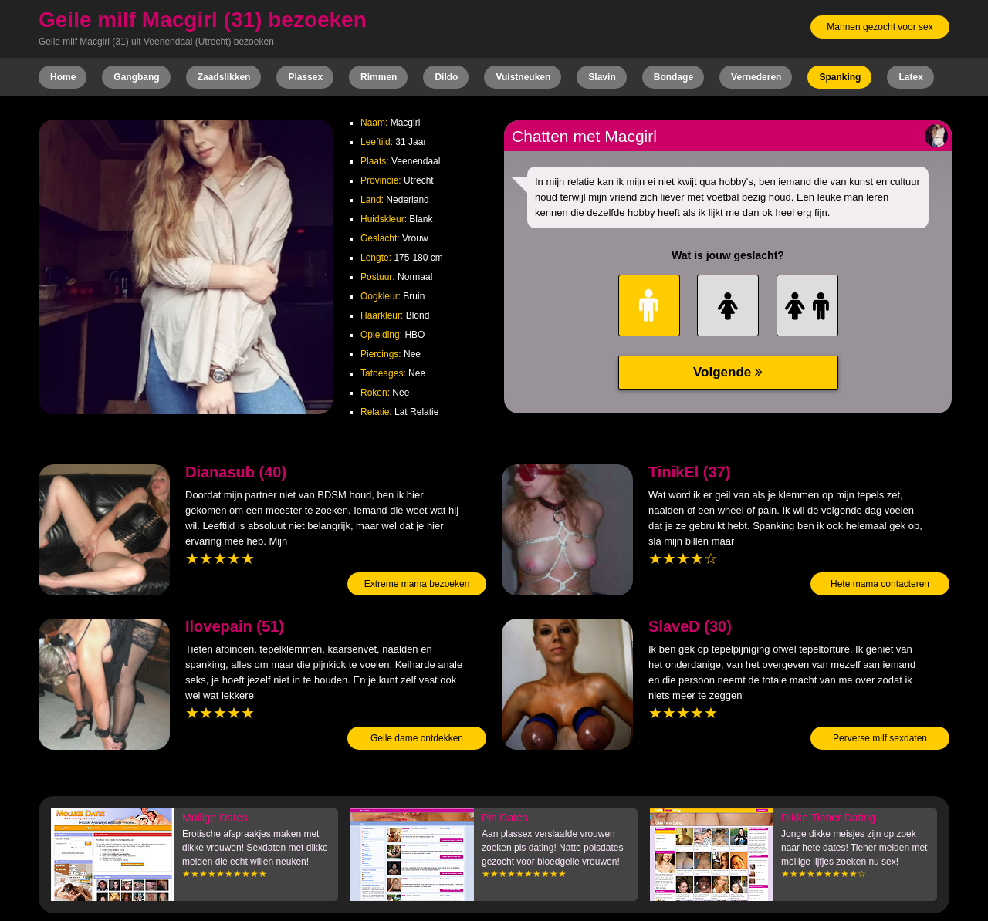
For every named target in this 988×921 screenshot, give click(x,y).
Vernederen (756, 77)
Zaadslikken (224, 77)
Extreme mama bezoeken (417, 584)
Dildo (446, 77)
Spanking (840, 77)
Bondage (673, 77)
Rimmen (378, 77)
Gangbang (136, 77)
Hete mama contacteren (880, 584)
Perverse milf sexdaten (880, 738)
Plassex (305, 77)
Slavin (601, 77)
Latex (910, 77)
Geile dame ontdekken (416, 738)
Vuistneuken (523, 77)
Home (63, 77)
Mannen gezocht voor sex (879, 27)
